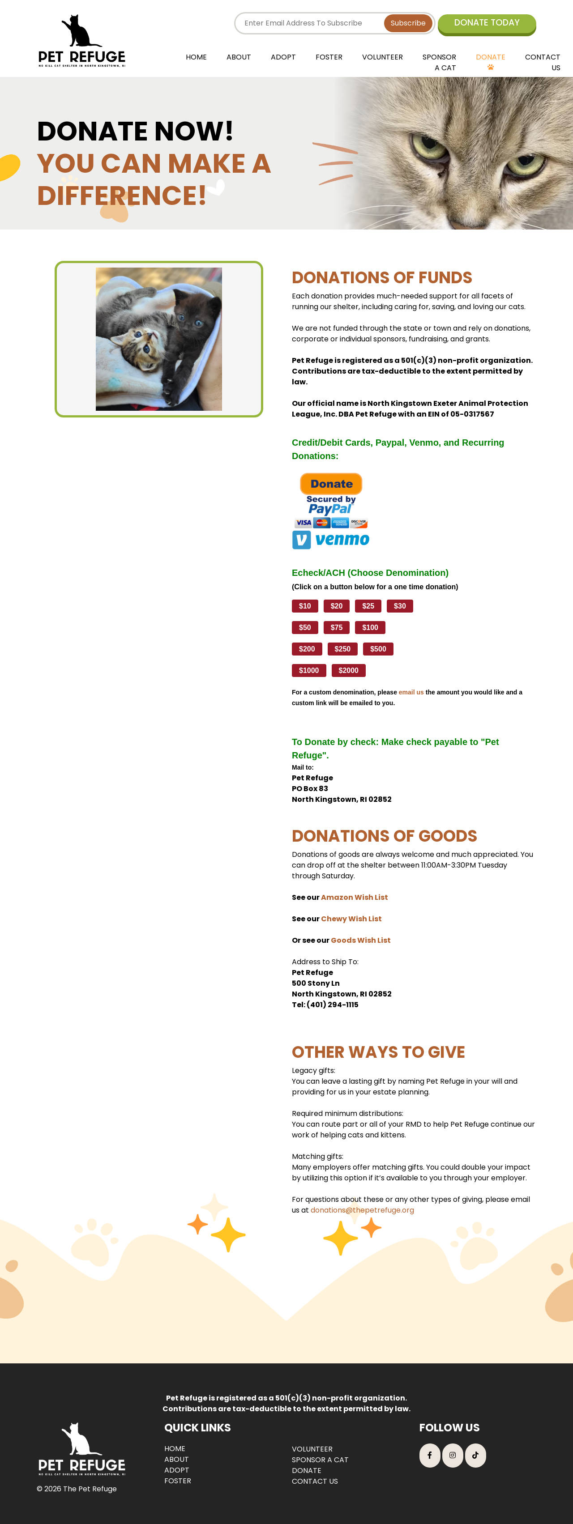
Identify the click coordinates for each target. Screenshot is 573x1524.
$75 (337, 627)
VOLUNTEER (382, 57)
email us (411, 692)
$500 (378, 649)
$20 (337, 606)
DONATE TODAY (487, 23)
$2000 (349, 670)
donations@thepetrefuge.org (362, 1210)
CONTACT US (542, 62)
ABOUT (239, 57)
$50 (305, 627)
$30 (400, 606)
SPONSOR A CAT (439, 62)
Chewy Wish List (351, 919)
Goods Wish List (361, 940)
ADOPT (283, 57)
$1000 (309, 670)
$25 (368, 606)
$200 (307, 649)
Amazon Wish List (354, 897)
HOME (196, 57)
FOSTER (329, 57)
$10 (305, 606)
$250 (343, 649)
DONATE (490, 57)
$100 (370, 627)
